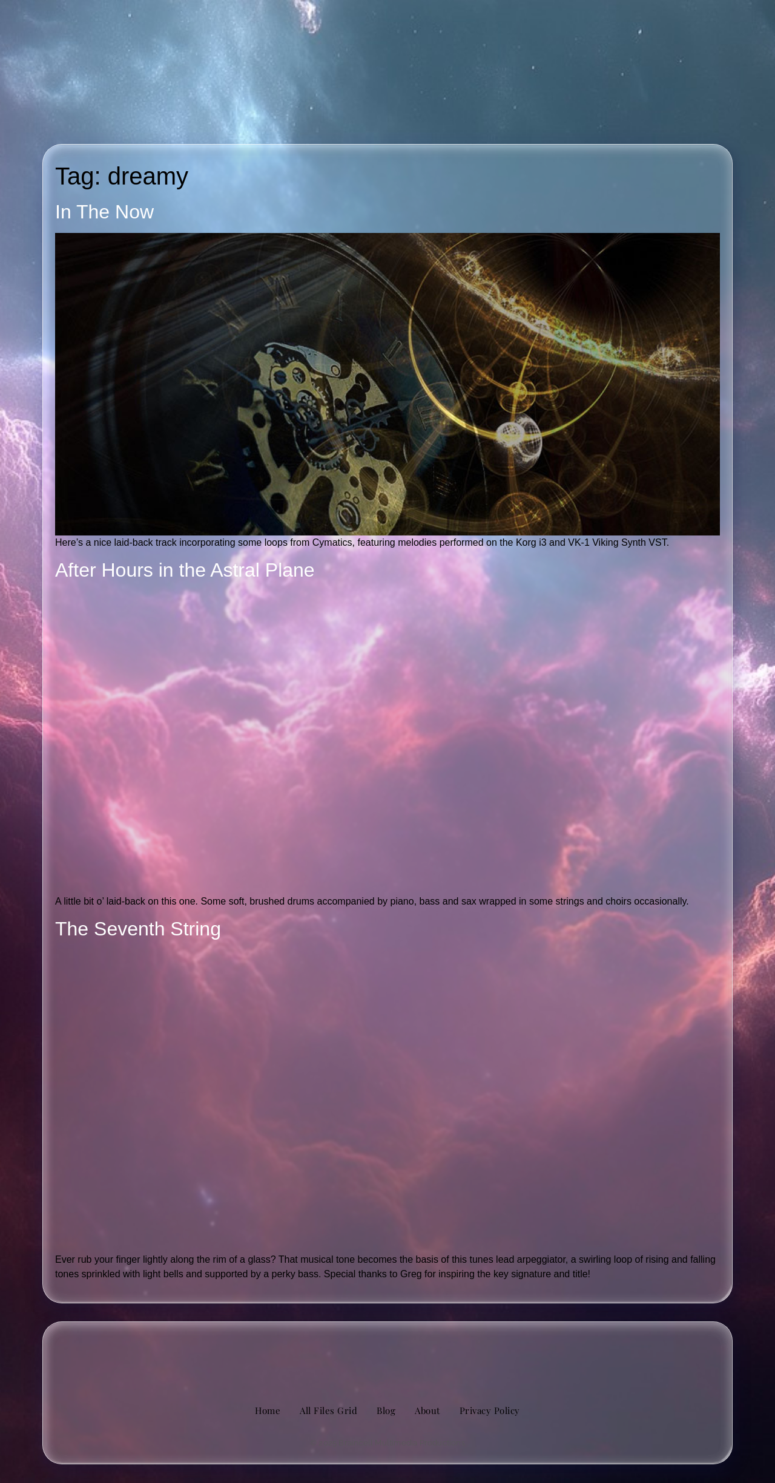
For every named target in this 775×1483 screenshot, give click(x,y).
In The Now (104, 212)
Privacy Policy (490, 1410)
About (427, 1410)
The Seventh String (138, 929)
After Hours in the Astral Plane (185, 570)
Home (267, 1410)
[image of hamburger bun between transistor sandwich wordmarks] (387, 1354)
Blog (386, 1410)
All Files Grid (328, 1410)
